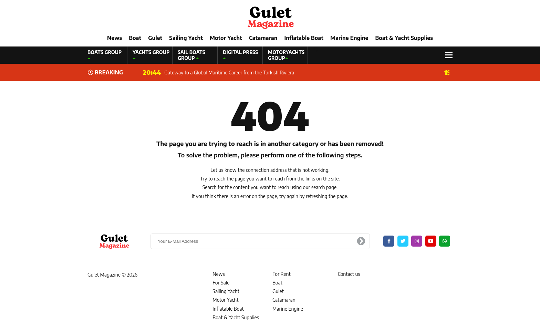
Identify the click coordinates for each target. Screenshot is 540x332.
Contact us (349, 274)
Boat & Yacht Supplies (404, 37)
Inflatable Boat (303, 37)
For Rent (281, 274)
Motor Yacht (226, 37)
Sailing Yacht (186, 37)
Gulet (155, 37)
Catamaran (263, 37)
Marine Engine (349, 37)
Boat (135, 37)
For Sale (220, 283)
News (114, 37)
